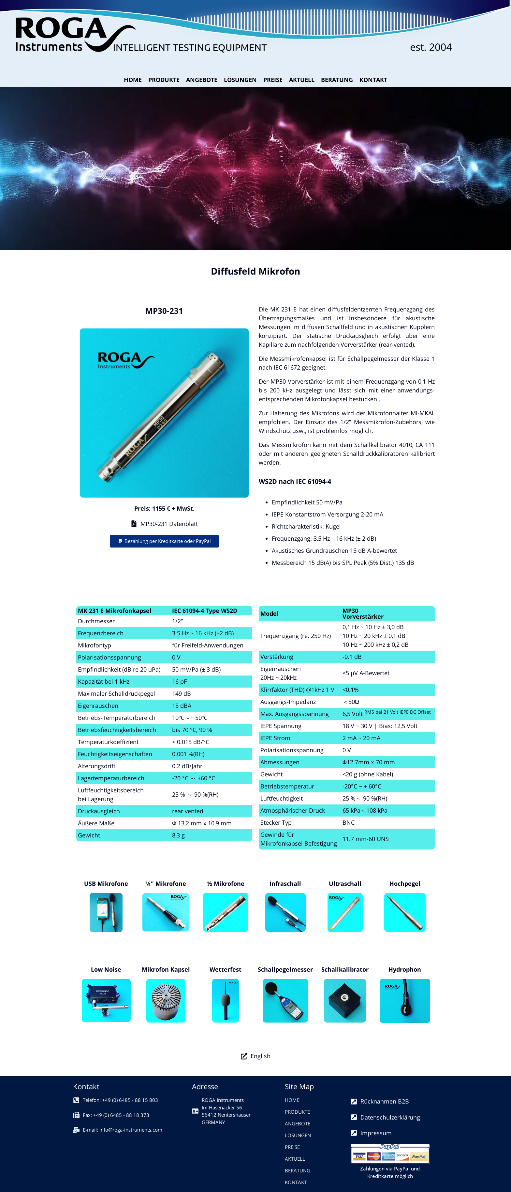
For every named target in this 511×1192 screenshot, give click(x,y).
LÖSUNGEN (240, 80)
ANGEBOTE (201, 80)
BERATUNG (337, 80)
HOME (133, 80)
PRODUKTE (164, 80)
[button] (164, 541)
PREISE (273, 80)
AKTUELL (301, 80)
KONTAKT (373, 80)
